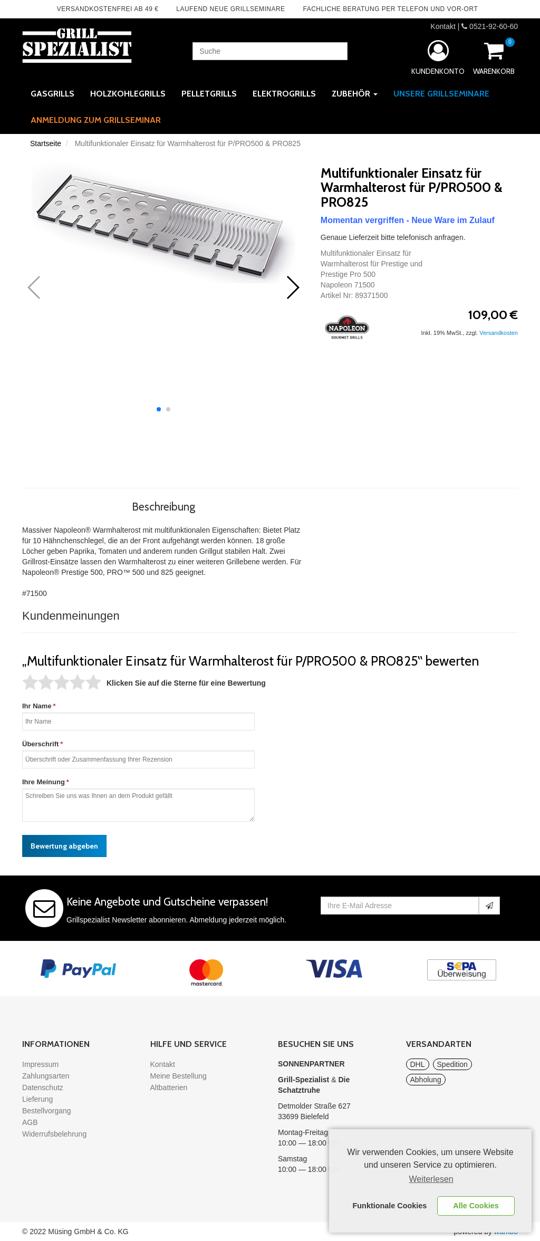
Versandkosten (498, 333)
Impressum (40, 1064)
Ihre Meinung (43, 782)
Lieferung (37, 1099)
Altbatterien (169, 1087)
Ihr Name (37, 706)
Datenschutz (42, 1087)
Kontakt (442, 26)
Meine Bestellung (178, 1076)
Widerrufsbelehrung (54, 1134)
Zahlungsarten (46, 1076)
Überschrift (40, 744)
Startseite (45, 143)
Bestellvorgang (46, 1111)
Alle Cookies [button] (475, 1205)
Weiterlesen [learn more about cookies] (431, 1179)
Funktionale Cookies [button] (390, 1205)
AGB (30, 1122)
